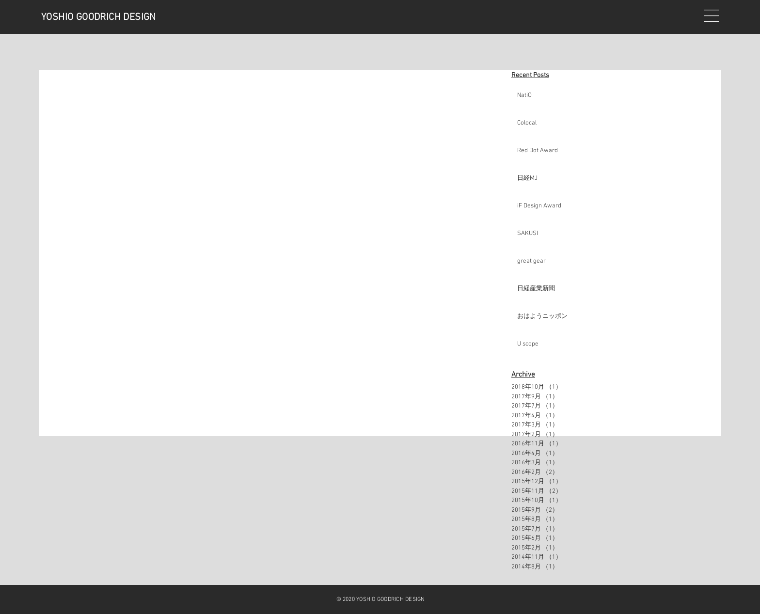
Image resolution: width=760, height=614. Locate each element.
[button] (711, 16)
